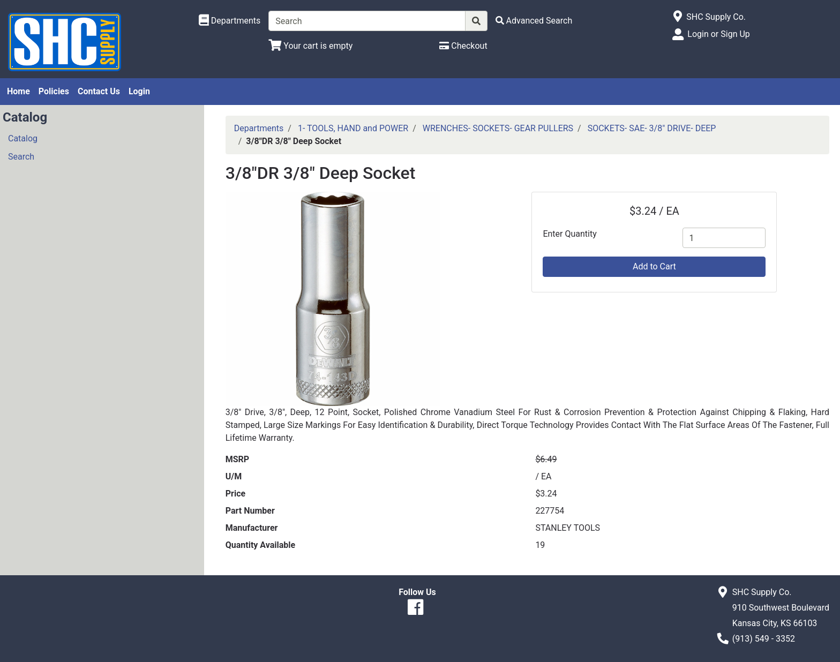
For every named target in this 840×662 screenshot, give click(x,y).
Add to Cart (654, 266)
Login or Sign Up (718, 34)
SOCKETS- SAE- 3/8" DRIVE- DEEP (652, 128)
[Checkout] (463, 46)
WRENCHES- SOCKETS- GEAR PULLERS (498, 128)
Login (139, 91)
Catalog (23, 138)
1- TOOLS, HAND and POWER (353, 128)
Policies (54, 91)
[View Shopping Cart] (310, 46)
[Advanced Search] (534, 21)
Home (18, 91)
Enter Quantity (569, 234)
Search (21, 157)
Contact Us (99, 91)
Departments (259, 128)
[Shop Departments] (230, 20)
